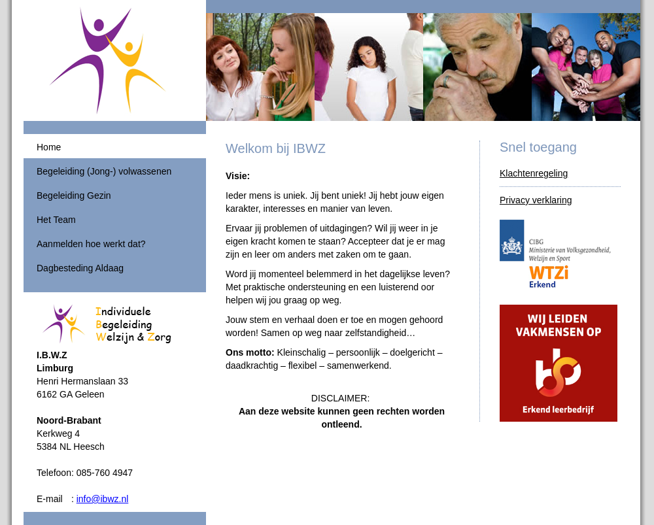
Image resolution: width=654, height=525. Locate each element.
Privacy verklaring (536, 200)
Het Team (56, 219)
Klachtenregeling (534, 173)
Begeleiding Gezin (74, 195)
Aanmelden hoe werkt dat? (91, 244)
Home (49, 147)
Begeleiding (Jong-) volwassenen (104, 171)
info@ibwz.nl (103, 499)
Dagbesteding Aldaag (80, 268)
